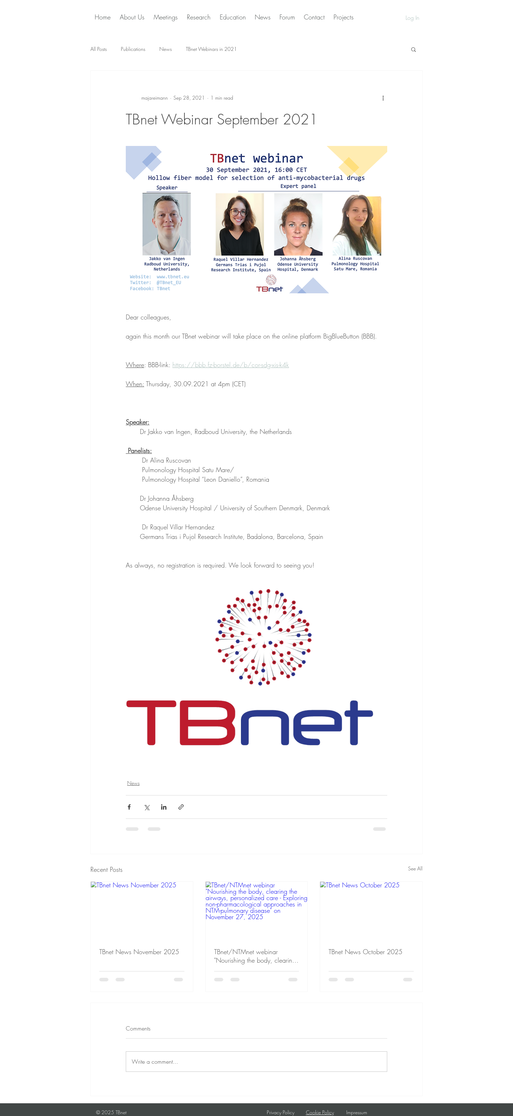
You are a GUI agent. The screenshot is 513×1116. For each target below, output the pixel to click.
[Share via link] (181, 807)
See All (415, 868)
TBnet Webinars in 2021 (211, 49)
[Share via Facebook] (129, 807)
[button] (413, 49)
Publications (133, 49)
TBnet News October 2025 (365, 951)
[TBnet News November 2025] (142, 910)
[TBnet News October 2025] (371, 910)
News (165, 49)
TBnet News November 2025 (139, 951)
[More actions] (383, 97)
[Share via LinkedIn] (163, 807)
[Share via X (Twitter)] (146, 807)
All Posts (98, 49)
